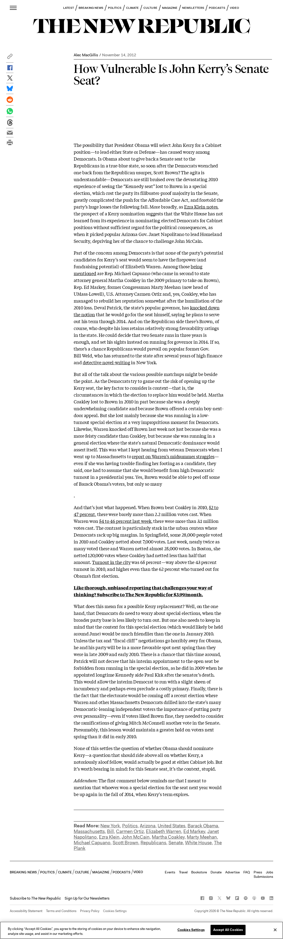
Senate (175, 843)
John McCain (136, 837)
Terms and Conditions (61, 911)
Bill (110, 831)
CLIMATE (132, 8)
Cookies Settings (115, 911)
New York (110, 826)
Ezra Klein (109, 837)
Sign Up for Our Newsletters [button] (87, 898)
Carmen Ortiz (130, 831)
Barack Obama (203, 826)
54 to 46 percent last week (125, 521)
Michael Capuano (92, 843)
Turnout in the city (111, 562)
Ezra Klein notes (201, 206)
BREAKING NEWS (91, 8)
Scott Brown (125, 843)
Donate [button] (216, 872)
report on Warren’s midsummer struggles (173, 456)
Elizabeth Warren (163, 831)
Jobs (269, 872)
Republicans (153, 843)
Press (258, 872)
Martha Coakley (168, 837)
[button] (9, 58)
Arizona (147, 826)
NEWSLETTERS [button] (193, 8)
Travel (183, 872)
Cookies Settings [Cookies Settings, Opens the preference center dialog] (191, 930)
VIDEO (234, 8)
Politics (130, 826)
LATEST (68, 8)
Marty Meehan (202, 837)
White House (198, 843)
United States (171, 826)
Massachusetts (89, 831)
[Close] (275, 929)
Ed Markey (194, 831)
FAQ (246, 872)
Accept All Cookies (228, 930)
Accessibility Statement (26, 911)
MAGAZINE (170, 8)
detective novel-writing (106, 362)
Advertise (232, 872)
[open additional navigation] (13, 7)
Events (170, 872)
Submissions (263, 876)
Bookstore (199, 872)
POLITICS (114, 8)
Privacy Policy (89, 911)
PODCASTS (217, 8)
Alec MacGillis (86, 55)
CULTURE (150, 8)
